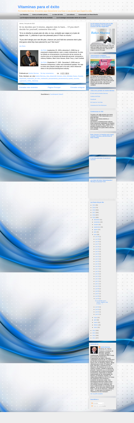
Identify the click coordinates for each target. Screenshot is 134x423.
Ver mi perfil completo (96, 393)
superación (22, 81)
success (76, 78)
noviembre (97, 222)
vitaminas (35, 81)
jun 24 (97, 251)
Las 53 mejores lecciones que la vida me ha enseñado (36, 17)
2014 (94, 330)
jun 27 (97, 244)
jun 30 (97, 236)
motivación (44, 78)
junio (95, 234)
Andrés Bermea (40, 76)
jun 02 (97, 312)
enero (96, 327)
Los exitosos (71, 14)
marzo (96, 322)
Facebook (93, 99)
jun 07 (97, 293)
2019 (94, 207)
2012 (94, 335)
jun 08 (97, 291)
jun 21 (97, 259)
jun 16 (97, 271)
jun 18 (97, 266)
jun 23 (97, 254)
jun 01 (97, 314)
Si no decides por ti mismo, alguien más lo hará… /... (101, 302)
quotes (70, 78)
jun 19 (97, 264)
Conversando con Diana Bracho (88, 14)
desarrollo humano (56, 76)
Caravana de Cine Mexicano (98, 105)
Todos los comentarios (99, 406)
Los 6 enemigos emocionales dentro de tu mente (71, 17)
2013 (94, 333)
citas (47, 76)
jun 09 (97, 288)
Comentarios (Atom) (56, 94)
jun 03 (97, 309)
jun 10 (97, 286)
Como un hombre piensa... (40, 14)
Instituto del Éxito (95, 96)
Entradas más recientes (28, 87)
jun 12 (97, 281)
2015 (94, 217)
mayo (95, 317)
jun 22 (97, 256)
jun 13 (97, 278)
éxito (64, 76)
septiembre (97, 227)
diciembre (97, 219)
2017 (94, 212)
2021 (94, 205)
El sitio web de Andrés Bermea (99, 93)
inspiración (30, 78)
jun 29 (97, 239)
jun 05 (97, 298)
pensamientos (53, 78)
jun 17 (97, 269)
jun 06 (97, 296)
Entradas (95, 403)
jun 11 (97, 283)
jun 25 (97, 249)
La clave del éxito (57, 14)
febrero (96, 325)
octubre (96, 224)
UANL (29, 81)
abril (95, 320)
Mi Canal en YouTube (96, 102)
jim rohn (37, 78)
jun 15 (97, 274)
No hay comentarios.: (48, 73)
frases (75, 76)
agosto (96, 229)
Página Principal (54, 87)
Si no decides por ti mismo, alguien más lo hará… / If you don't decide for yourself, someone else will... (49, 28)
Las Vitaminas (24, 14)
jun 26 (97, 246)
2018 (94, 210)
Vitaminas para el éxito (38, 7)
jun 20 (97, 261)
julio (95, 232)
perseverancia (63, 78)
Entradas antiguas (77, 87)
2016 (94, 215)
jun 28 (97, 241)
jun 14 (97, 276)
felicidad (69, 76)
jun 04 (97, 307)
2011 (94, 338)
